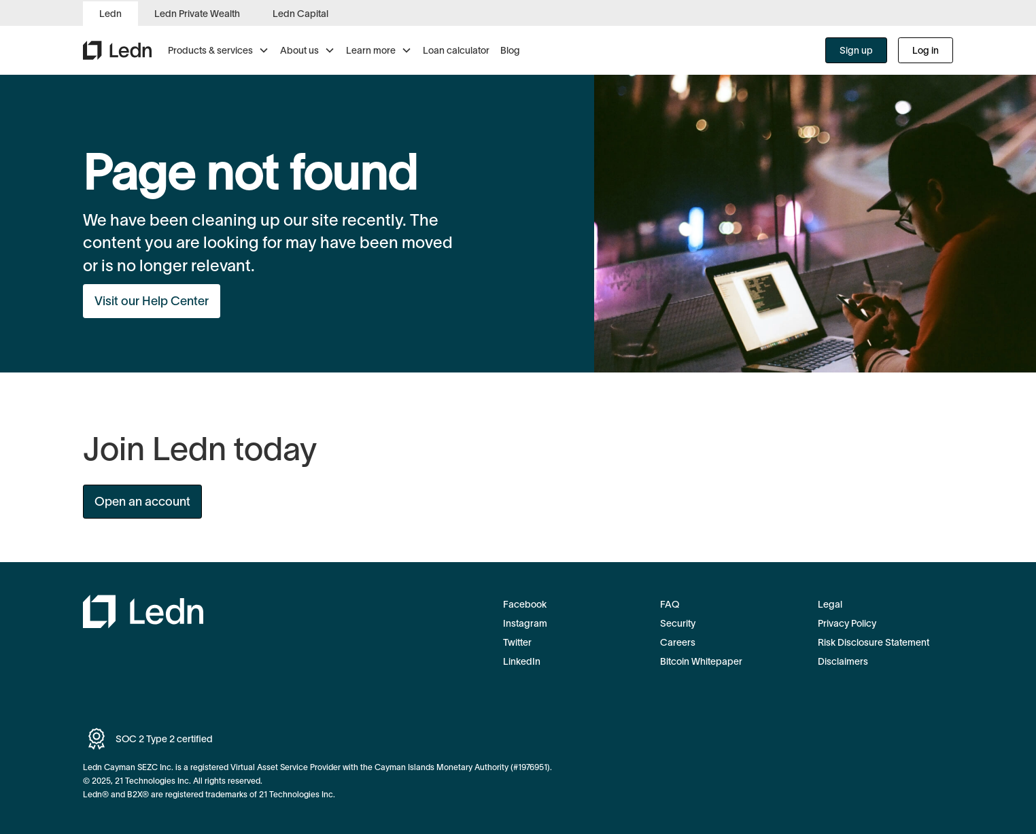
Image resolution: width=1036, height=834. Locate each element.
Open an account (142, 501)
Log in (925, 50)
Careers (677, 642)
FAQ (669, 604)
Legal (830, 604)
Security (677, 623)
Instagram (525, 623)
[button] (218, 50)
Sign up (856, 50)
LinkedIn (521, 661)
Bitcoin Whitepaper (701, 661)
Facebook (525, 604)
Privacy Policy (847, 623)
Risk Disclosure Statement (873, 642)
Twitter (517, 642)
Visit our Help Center (151, 301)
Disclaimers (843, 661)
